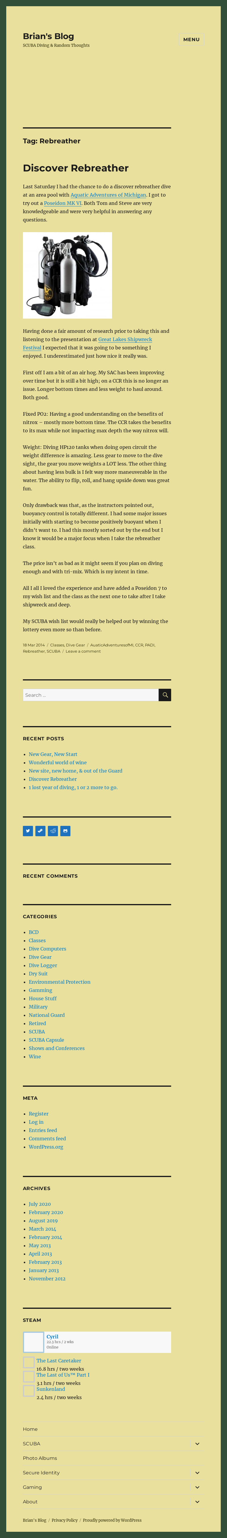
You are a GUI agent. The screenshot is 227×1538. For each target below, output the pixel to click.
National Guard (47, 1015)
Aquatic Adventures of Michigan (108, 195)
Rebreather (34, 651)
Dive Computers (47, 949)
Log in (36, 1122)
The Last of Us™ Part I (63, 1375)
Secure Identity (41, 1473)
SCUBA (53, 651)
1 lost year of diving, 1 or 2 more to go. (73, 787)
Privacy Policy (65, 1520)
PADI (150, 645)
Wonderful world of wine (58, 762)
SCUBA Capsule (46, 1040)
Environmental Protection (60, 982)
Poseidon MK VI (62, 203)
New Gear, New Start (53, 754)
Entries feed (43, 1130)
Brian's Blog (48, 36)
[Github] (65, 831)
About (30, 1502)
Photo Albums (40, 1458)
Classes (57, 645)
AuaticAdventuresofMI (111, 645)
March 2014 (42, 1229)
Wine (35, 1056)
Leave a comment (83, 651)
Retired (37, 1023)
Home (30, 1429)
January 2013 (44, 1270)
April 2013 (40, 1254)
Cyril (52, 1337)
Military (38, 1007)
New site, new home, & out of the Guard (75, 771)
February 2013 (45, 1262)
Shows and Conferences (57, 1048)
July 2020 (40, 1204)
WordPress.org (46, 1147)
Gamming (40, 990)
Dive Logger (43, 965)
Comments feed (47, 1139)
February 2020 (46, 1212)
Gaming (32, 1487)
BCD (34, 932)
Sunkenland (51, 1389)
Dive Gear (75, 645)
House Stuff (43, 998)
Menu (191, 39)
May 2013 (40, 1245)
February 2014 (45, 1237)
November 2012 (47, 1279)
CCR (139, 645)
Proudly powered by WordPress (112, 1520)
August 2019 (43, 1221)
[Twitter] (28, 831)
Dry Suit (38, 974)
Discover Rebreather (76, 168)
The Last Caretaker (59, 1361)
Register (38, 1114)
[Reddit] (53, 831)
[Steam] (40, 831)
